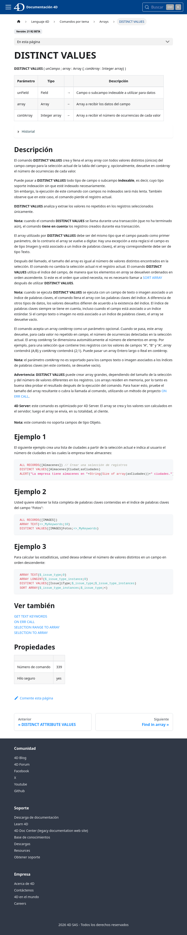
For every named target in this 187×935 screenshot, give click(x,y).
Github (19, 791)
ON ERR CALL (24, 621)
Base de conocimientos (32, 837)
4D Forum (21, 764)
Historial (28, 131)
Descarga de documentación (36, 817)
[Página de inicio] (18, 21)
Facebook (21, 771)
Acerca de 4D (24, 883)
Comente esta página (33, 698)
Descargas (22, 844)
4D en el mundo (26, 897)
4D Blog (20, 757)
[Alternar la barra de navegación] (8, 7)
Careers (20, 903)
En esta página (28, 42)
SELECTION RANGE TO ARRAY (37, 627)
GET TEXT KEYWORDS (30, 616)
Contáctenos (23, 890)
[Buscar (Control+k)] (162, 7)
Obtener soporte (27, 857)
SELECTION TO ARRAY (31, 632)
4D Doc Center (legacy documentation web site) (51, 830)
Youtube (20, 784)
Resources (22, 850)
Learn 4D (21, 824)
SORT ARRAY (152, 277)
